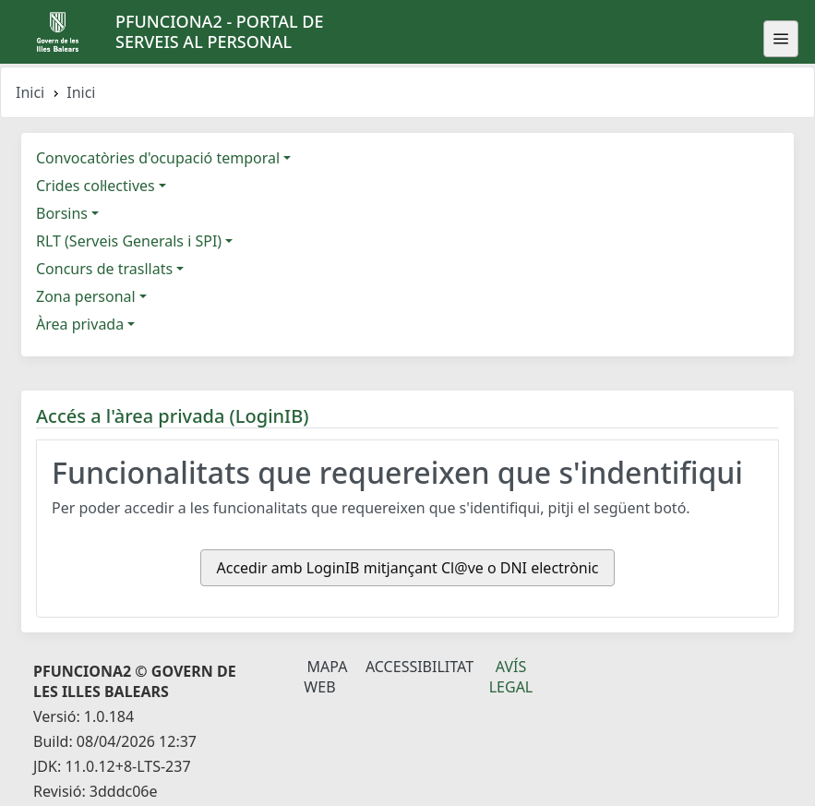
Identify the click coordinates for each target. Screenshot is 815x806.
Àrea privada (80, 324)
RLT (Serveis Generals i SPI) (129, 241)
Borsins (62, 213)
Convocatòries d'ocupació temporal (158, 158)
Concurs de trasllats (104, 269)
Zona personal (86, 296)
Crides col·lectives (95, 185)
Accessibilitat (419, 666)
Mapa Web (325, 676)
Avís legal (511, 676)
